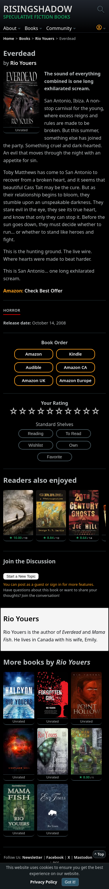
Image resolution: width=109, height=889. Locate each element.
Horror (11, 310)
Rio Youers (23, 62)
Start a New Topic (20, 576)
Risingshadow (37, 11)
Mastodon (83, 857)
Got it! (70, 882)
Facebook (55, 857)
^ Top (99, 854)
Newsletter (32, 857)
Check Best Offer (43, 291)
